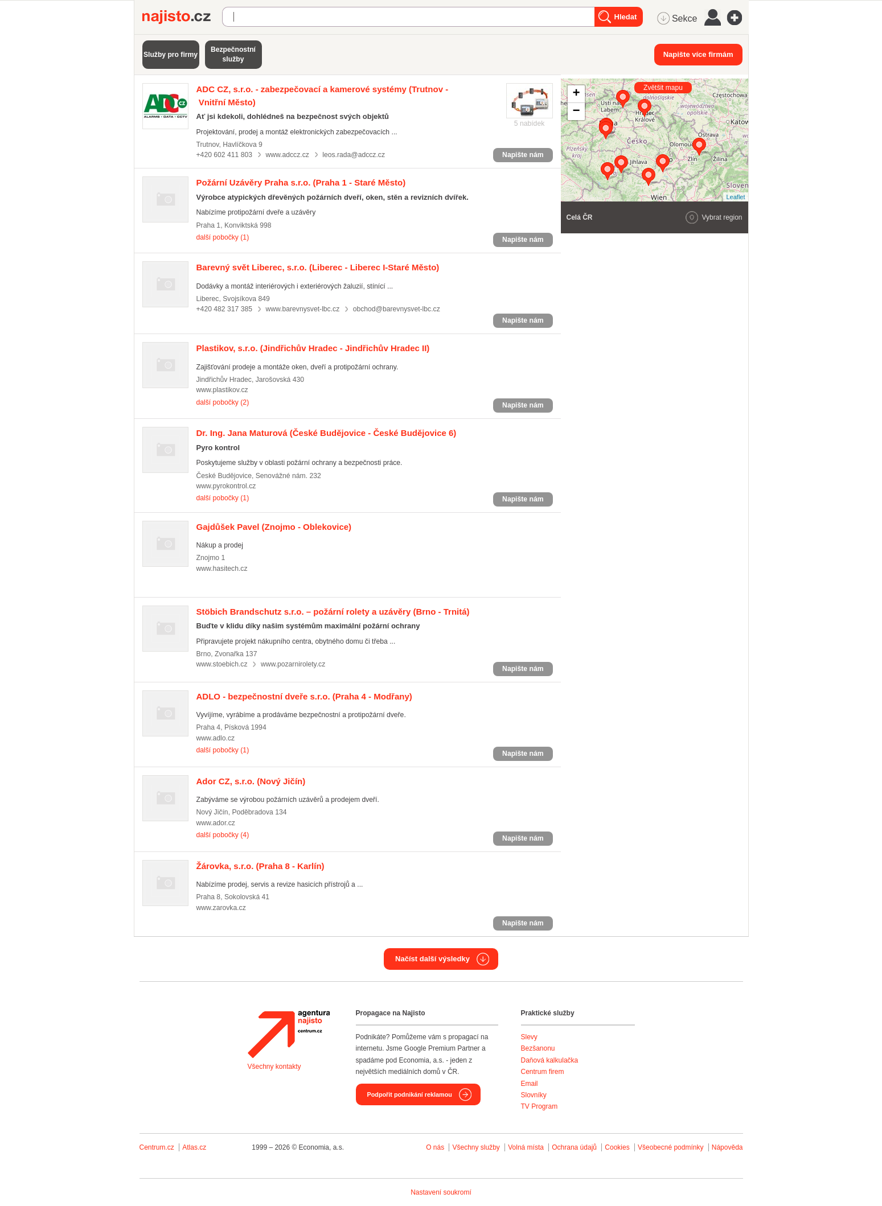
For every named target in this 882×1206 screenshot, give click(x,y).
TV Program (539, 1106)
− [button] (576, 111)
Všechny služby (477, 1147)
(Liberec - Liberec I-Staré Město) (318, 267)
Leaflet (735, 197)
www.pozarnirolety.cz (293, 664)
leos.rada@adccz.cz (353, 155)
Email (529, 1084)
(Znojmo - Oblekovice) (274, 527)
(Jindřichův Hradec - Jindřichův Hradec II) (313, 348)
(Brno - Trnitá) (333, 611)
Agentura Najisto (289, 1034)
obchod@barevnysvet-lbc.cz (396, 309)
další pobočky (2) (222, 402)
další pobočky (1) (222, 237)
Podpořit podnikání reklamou (409, 1094)
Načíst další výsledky (432, 958)
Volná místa (526, 1147)
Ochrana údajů (574, 1147)
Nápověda (727, 1147)
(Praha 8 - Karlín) (260, 866)
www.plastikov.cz (222, 390)
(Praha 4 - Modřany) (304, 696)
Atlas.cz (194, 1147)
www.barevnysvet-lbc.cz (302, 309)
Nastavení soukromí (441, 1192)
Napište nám (522, 155)
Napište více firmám (698, 54)
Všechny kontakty (274, 1067)
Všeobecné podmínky (670, 1147)
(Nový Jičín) (251, 781)
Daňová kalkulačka (550, 1060)
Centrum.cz (157, 1147)
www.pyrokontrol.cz (226, 486)
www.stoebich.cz (222, 664)
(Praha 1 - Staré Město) (301, 182)
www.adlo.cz (215, 738)
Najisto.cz (182, 17)
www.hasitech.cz (222, 569)
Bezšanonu (538, 1048)
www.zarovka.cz (221, 908)
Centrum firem (542, 1072)
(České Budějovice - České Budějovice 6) (326, 433)
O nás (435, 1147)
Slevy (529, 1037)
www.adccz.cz (287, 155)
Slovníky (534, 1095)
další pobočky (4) (222, 835)
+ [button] (576, 93)
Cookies (617, 1147)
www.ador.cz (215, 823)
